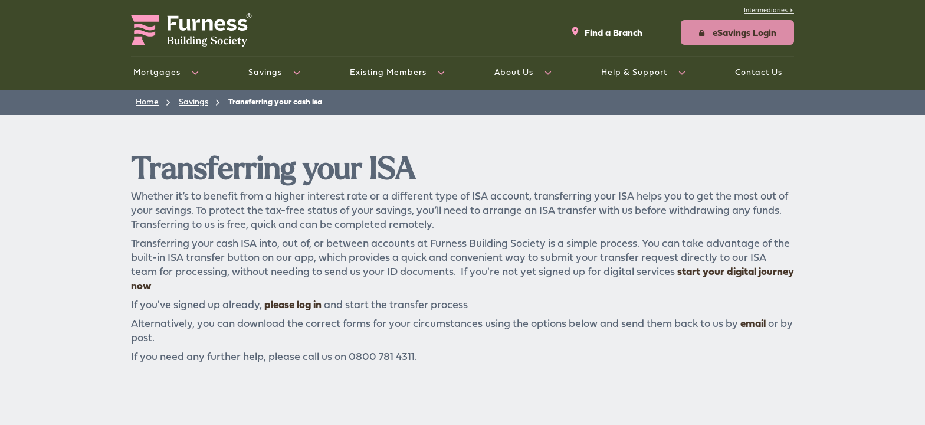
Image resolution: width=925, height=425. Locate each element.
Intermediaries (769, 10)
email (754, 323)
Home (147, 101)
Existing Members (388, 72)
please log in (293, 304)
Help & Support (634, 72)
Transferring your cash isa (275, 101)
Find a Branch (606, 32)
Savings (265, 72)
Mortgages (157, 72)
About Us (513, 72)
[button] (737, 32)
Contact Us (758, 72)
